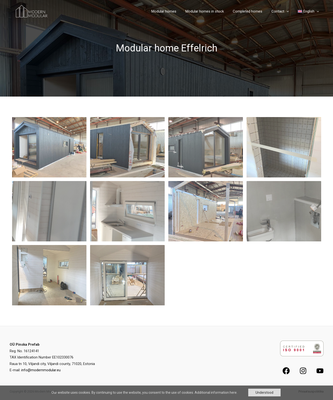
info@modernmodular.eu (41, 370)
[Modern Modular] (31, 11)
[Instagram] (303, 370)
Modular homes (172, 11)
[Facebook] (286, 370)
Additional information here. (216, 392)
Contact (282, 11)
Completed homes (252, 11)
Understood (264, 392)
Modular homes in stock (211, 11)
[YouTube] (320, 370)
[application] (289, 11)
